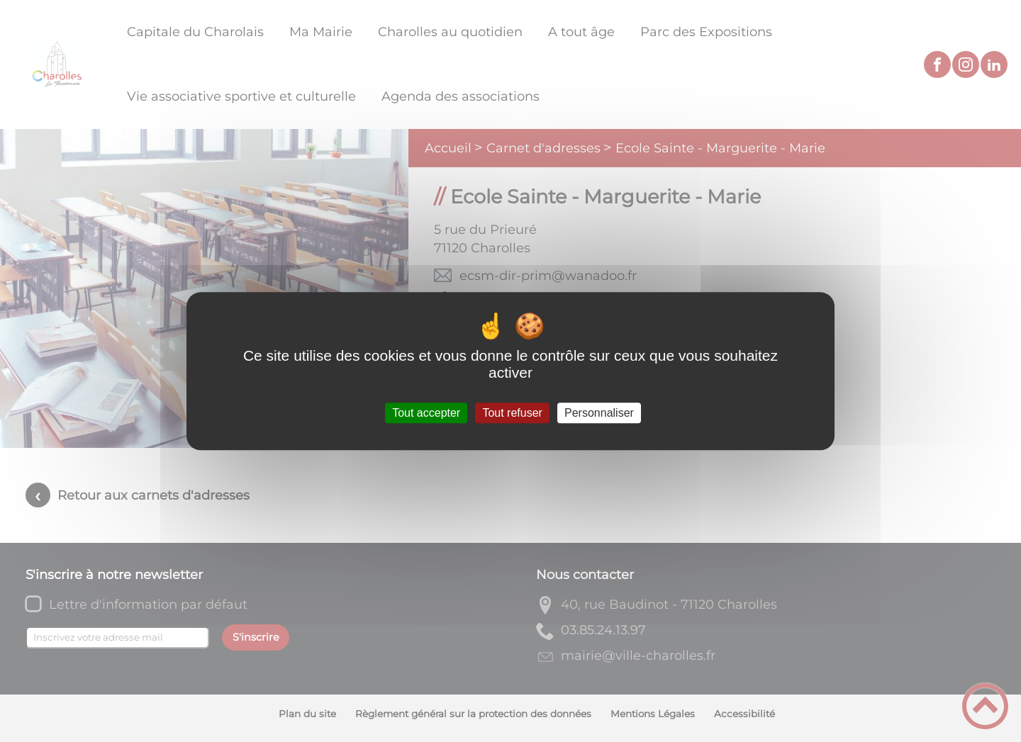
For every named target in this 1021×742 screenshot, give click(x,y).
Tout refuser (512, 413)
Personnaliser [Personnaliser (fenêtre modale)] (599, 413)
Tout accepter (426, 413)
